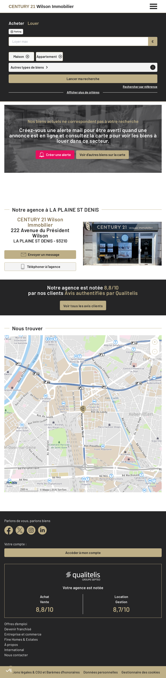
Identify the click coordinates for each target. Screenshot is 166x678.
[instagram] (31, 530)
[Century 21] (41, 6)
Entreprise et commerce (23, 634)
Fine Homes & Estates (21, 639)
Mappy (45, 489)
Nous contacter (16, 655)
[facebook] (8, 530)
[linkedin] (42, 530)
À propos (11, 644)
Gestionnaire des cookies (140, 672)
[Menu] (153, 6)
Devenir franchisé (17, 629)
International (14, 650)
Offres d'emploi (15, 624)
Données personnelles (100, 672)
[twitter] (20, 530)
